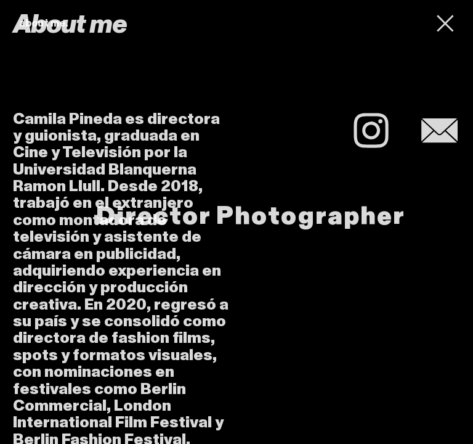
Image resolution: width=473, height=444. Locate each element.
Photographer (310, 216)
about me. (43, 23)
